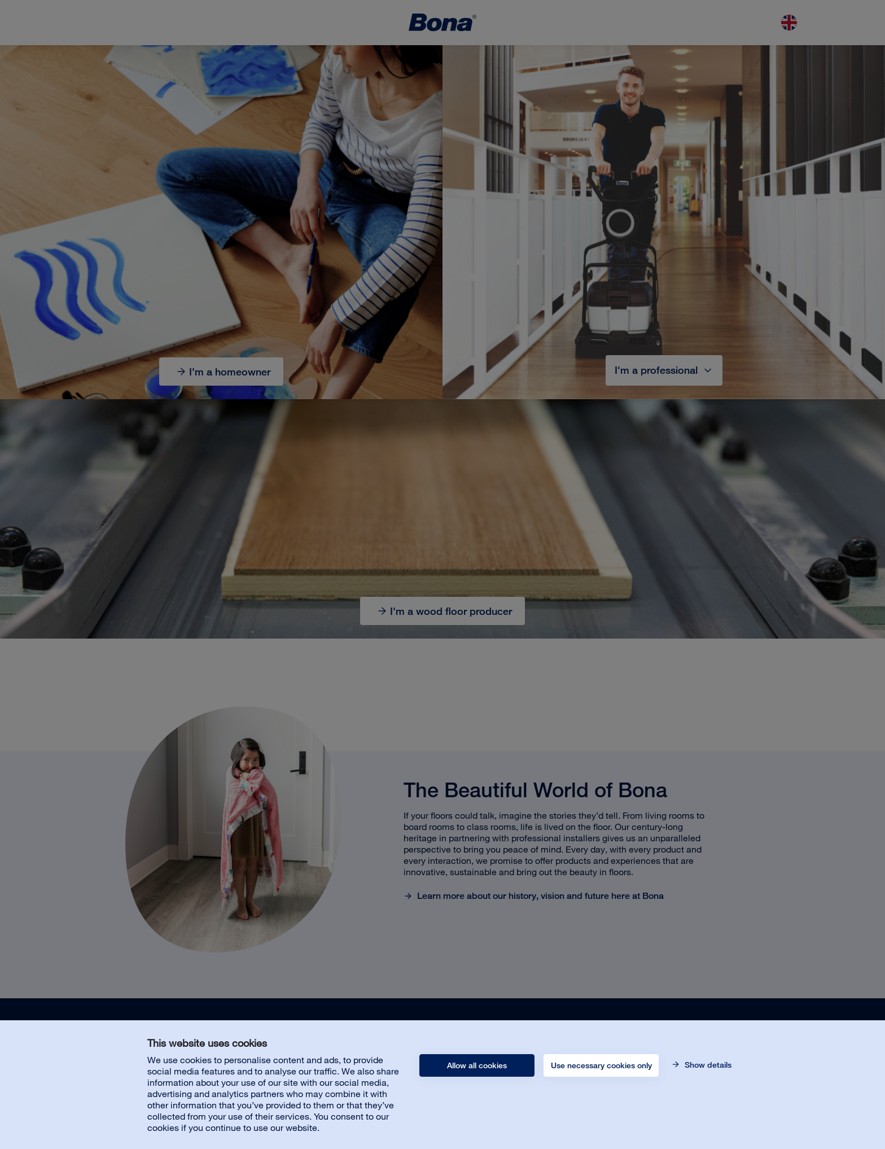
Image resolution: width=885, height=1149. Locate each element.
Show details (706, 1065)
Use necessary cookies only (601, 1065)
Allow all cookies (477, 1065)
